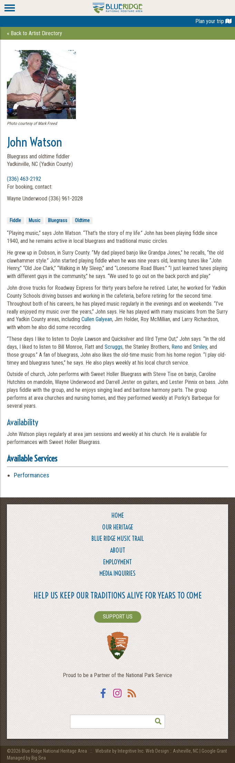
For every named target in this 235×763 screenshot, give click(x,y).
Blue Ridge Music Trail (117, 539)
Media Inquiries (117, 573)
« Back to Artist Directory (34, 33)
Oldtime (82, 220)
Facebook (103, 697)
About (117, 550)
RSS (132, 697)
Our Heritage (117, 527)
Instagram (117, 697)
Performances (31, 475)
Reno (177, 347)
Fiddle (15, 220)
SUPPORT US (118, 616)
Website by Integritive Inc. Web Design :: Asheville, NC (147, 751)
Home (117, 515)
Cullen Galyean (96, 319)
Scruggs (114, 347)
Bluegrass (57, 220)
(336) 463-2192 (24, 179)
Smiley (200, 347)
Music (34, 220)
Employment (117, 562)
